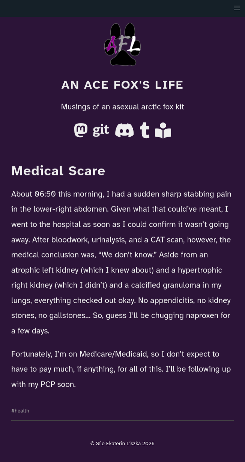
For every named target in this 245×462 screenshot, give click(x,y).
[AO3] (163, 133)
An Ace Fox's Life (122, 85)
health (22, 410)
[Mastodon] (82, 133)
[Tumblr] (146, 133)
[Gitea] (102, 133)
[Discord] (125, 133)
